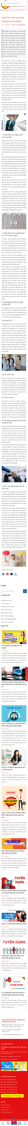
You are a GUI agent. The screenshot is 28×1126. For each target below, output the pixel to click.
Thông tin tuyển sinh (5, 1107)
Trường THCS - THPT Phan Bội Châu (9, 1092)
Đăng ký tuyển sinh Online (8, 10)
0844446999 (20, 10)
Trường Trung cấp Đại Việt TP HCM (9, 1087)
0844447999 (11, 1029)
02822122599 (5, 1031)
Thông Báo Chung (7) (6, 600)
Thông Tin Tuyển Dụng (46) (7, 606)
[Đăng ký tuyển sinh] (26, 674)
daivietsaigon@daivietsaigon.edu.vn (14, 1034)
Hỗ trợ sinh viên (4, 1110)
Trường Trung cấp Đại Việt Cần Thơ (9, 1089)
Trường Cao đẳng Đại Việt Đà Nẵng (9, 1082)
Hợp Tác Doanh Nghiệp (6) (7, 616)
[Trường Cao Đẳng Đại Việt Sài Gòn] (3, 573)
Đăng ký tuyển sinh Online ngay (12, 1096)
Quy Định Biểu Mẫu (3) (6, 613)
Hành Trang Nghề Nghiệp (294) (8, 619)
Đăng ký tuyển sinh (5, 1105)
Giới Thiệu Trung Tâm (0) (7, 622)
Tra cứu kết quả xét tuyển (6, 1112)
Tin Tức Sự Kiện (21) (6, 603)
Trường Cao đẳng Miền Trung (8, 1084)
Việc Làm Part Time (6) (6, 609)
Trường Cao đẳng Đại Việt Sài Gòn (9, 1079)
